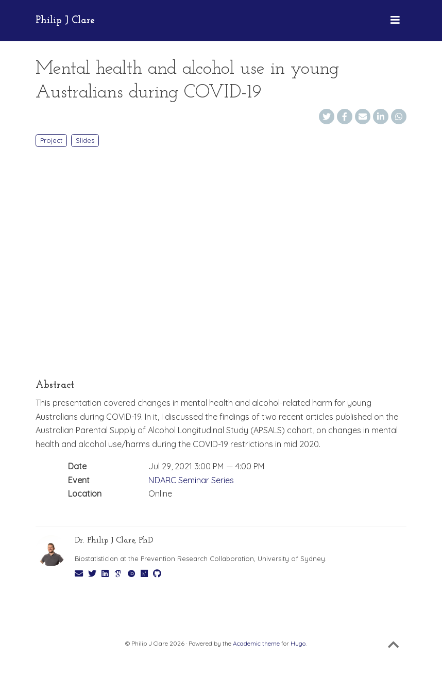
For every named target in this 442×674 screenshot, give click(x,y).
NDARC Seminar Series (191, 480)
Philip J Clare (65, 20)
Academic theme (256, 643)
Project (51, 140)
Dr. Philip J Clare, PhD (114, 540)
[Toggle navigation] (395, 20)
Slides (85, 140)
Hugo (298, 643)
